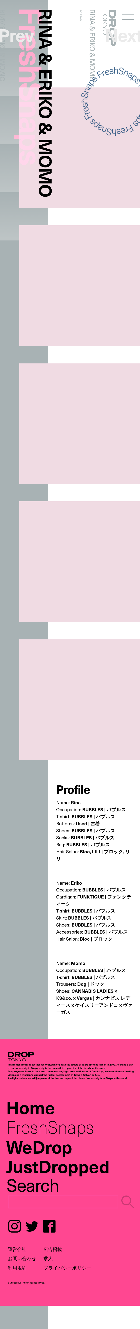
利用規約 (17, 1268)
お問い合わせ (22, 1258)
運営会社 (17, 1249)
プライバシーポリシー (67, 1268)
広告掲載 (52, 1249)
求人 (48, 1258)
